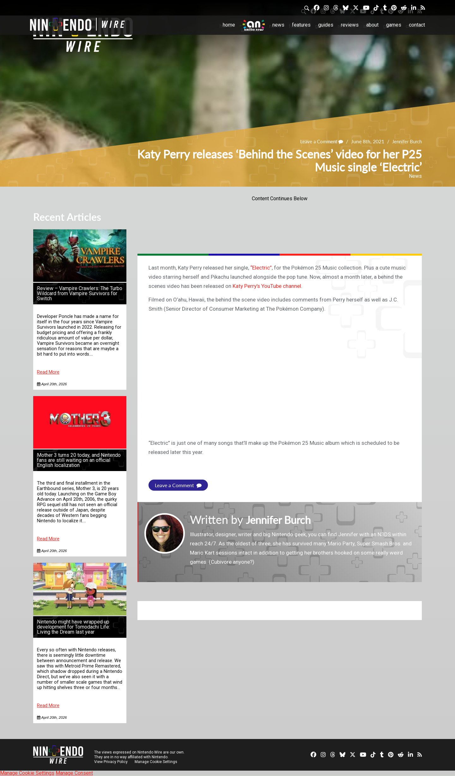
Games (393, 25)
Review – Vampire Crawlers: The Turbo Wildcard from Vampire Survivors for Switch (79, 293)
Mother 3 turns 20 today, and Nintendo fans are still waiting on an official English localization (79, 460)
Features (301, 25)
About (372, 25)
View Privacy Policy (111, 762)
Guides (325, 25)
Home (229, 25)
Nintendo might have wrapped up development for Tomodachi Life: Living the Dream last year (73, 627)
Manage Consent (74, 773)
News (278, 25)
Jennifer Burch (405, 142)
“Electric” (261, 267)
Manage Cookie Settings (156, 762)
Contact (417, 25)
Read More (48, 372)
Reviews (350, 25)
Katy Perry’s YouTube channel (267, 286)
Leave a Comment (317, 142)
